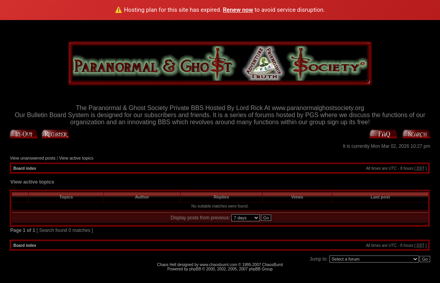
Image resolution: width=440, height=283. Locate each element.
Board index (24, 168)
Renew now (238, 9)
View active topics (76, 158)
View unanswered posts (32, 158)
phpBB (195, 269)
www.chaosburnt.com (218, 265)
